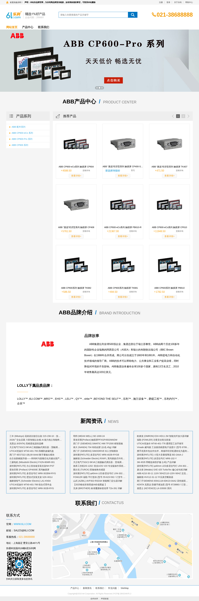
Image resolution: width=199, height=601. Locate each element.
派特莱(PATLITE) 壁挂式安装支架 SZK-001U (31, 477)
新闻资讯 (87, 588)
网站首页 (11, 27)
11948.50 (160, 231)
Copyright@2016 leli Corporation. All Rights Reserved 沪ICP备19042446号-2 (99, 594)
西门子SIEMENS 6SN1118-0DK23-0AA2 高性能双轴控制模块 (163, 481)
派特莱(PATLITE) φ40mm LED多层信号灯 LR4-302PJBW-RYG (99, 473)
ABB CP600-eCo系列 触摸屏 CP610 (169, 227)
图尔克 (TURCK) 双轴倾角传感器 (89, 469)
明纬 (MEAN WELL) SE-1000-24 (89, 436)
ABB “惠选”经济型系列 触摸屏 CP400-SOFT (123, 166)
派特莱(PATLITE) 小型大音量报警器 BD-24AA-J (160, 454)
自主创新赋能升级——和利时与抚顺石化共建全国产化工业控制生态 (35, 458)
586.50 (67, 292)
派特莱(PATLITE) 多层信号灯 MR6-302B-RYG (31, 488)
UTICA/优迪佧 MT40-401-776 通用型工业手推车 (160, 443)
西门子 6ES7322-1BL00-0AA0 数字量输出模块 (31, 454)
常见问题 (112, 588)
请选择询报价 (112, 170)
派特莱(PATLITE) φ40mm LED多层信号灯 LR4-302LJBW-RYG (163, 466)
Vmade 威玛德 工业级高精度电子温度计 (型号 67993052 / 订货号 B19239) (163, 447)
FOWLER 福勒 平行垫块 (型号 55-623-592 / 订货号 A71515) (99, 477)
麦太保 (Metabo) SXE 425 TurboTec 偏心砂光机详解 (162, 469)
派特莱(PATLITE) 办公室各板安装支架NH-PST (31, 466)
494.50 (114, 292)
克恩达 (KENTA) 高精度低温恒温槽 (26, 443)
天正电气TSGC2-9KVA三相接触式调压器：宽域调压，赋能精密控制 (99, 462)
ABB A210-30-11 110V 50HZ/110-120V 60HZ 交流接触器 (163, 473)
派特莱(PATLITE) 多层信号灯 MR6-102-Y (157, 458)
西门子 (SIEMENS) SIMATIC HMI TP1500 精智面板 (98, 443)
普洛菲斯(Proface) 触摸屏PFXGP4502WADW (95, 440)
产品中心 (27, 27)
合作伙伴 (94, 599)
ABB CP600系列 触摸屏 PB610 (169, 288)
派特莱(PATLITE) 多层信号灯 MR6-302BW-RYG (32, 473)
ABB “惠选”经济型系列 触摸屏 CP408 (76, 227)
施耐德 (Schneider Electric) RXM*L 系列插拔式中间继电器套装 (99, 458)
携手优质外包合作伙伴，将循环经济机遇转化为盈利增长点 (163, 451)
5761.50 (67, 231)
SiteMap (125, 588)
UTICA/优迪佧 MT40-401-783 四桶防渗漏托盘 (31, 451)
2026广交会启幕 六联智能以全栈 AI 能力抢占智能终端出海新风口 (35, 440)
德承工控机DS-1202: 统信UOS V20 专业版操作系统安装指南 (99, 466)
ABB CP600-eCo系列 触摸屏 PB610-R (122, 227)
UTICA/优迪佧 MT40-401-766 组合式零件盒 (30, 484)
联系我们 (43, 27)
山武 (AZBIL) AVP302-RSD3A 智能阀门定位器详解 (97, 481)
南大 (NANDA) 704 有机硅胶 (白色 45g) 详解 (94, 447)
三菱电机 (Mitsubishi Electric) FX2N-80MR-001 (32, 462)
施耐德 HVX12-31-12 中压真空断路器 (155, 477)
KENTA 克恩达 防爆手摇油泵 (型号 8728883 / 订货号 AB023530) (163, 484)
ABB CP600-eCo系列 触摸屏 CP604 (76, 166)
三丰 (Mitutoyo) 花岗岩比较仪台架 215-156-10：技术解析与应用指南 (35, 436)
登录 (168, 2)
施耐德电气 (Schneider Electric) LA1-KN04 (30, 481)
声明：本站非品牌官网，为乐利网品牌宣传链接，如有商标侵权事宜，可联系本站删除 (60, 2)
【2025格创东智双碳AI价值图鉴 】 (90, 484)
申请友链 (105, 599)
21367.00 (114, 231)
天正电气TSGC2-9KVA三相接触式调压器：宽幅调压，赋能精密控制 (35, 447)
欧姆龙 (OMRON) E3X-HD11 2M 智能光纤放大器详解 (163, 436)
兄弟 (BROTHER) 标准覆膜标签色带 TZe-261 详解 (97, 488)
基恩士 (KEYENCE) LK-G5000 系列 (154, 488)
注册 (161, 2)
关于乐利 (178, 2)
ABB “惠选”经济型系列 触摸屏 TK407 (169, 166)
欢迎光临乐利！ (16, 2)
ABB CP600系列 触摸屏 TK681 (123, 288)
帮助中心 (189, 2)
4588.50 (67, 170)
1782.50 (160, 292)
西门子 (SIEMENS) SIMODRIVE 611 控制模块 (95, 451)
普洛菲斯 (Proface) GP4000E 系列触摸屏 (29, 469)
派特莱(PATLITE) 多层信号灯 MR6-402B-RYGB (96, 454)
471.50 (160, 170)
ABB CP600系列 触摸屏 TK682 (76, 288)
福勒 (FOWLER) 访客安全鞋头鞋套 (154, 440)
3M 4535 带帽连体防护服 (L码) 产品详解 (156, 462)
